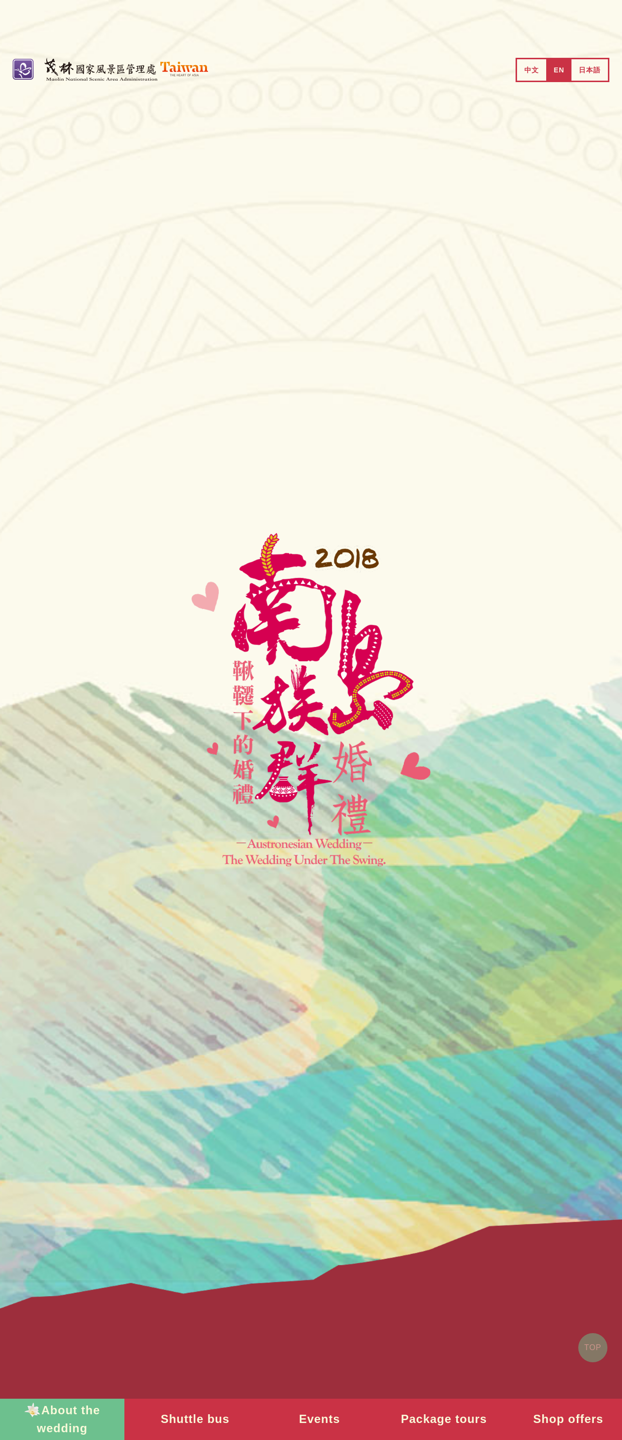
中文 (531, 70)
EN (558, 70)
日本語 (590, 70)
